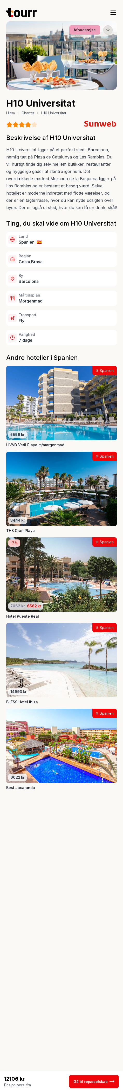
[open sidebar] (113, 12)
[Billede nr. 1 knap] (52, 86)
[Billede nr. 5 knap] (71, 86)
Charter (28, 113)
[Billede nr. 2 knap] (57, 86)
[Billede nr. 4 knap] (66, 86)
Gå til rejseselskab (93, 1081)
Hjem (10, 113)
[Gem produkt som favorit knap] (108, 30)
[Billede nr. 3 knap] (61, 86)
